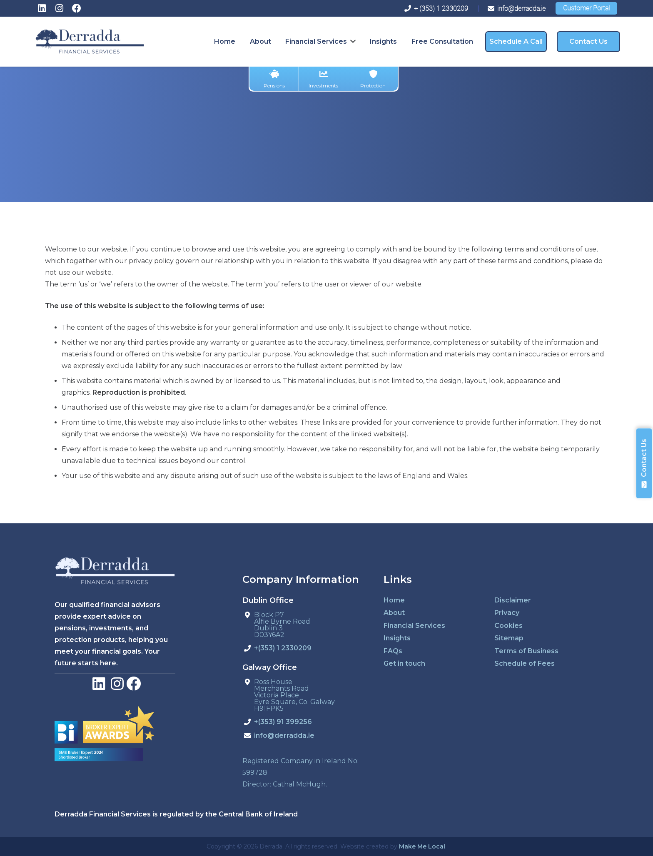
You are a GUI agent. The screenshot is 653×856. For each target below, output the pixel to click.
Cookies (508, 626)
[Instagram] (59, 8)
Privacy (506, 613)
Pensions (274, 79)
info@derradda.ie (284, 735)
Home (394, 600)
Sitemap (508, 638)
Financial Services (414, 626)
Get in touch (404, 663)
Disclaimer (512, 600)
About (394, 613)
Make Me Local (422, 846)
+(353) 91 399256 (283, 722)
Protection (373, 79)
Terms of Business (526, 651)
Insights (397, 638)
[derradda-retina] (90, 41)
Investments (323, 79)
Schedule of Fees (524, 663)
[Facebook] (76, 8)
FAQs (393, 651)
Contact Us (644, 463)
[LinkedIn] (41, 8)
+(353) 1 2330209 (283, 648)
